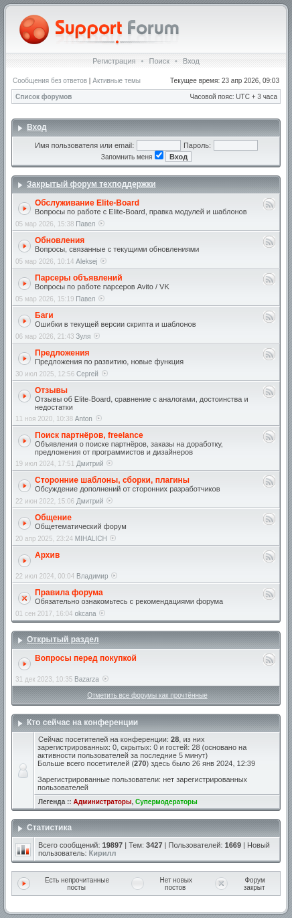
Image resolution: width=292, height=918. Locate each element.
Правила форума (69, 592)
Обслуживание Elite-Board (87, 203)
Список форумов (43, 96)
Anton (83, 419)
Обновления (59, 240)
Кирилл (103, 853)
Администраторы (102, 802)
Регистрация (113, 61)
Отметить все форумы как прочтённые (147, 695)
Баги (44, 315)
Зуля (83, 336)
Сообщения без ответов (50, 80)
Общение (53, 517)
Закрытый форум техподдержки (91, 184)
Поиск (159, 61)
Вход (191, 61)
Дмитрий (90, 463)
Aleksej (86, 261)
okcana (85, 613)
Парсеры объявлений (79, 278)
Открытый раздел (63, 639)
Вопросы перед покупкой (86, 658)
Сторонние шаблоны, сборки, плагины (112, 480)
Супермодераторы (166, 802)
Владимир (92, 576)
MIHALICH (91, 538)
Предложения (62, 353)
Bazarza (86, 679)
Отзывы (51, 390)
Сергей (87, 374)
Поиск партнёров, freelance (89, 435)
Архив (47, 555)
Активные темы (116, 80)
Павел (85, 224)
